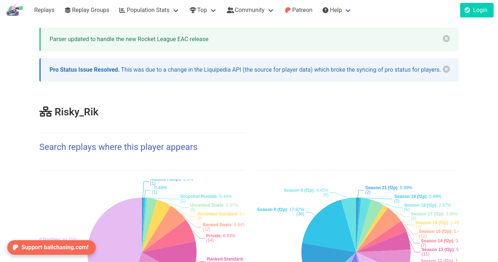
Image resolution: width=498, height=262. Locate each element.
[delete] (446, 38)
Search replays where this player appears (118, 147)
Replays (44, 10)
